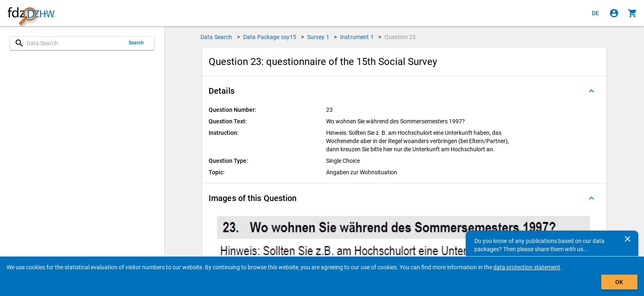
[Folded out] (591, 91)
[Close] (627, 239)
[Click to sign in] (614, 13)
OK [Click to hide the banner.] (619, 282)
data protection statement (526, 267)
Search (136, 43)
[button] (404, 91)
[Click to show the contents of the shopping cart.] (632, 13)
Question (400, 37)
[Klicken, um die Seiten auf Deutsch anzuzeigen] (595, 13)
